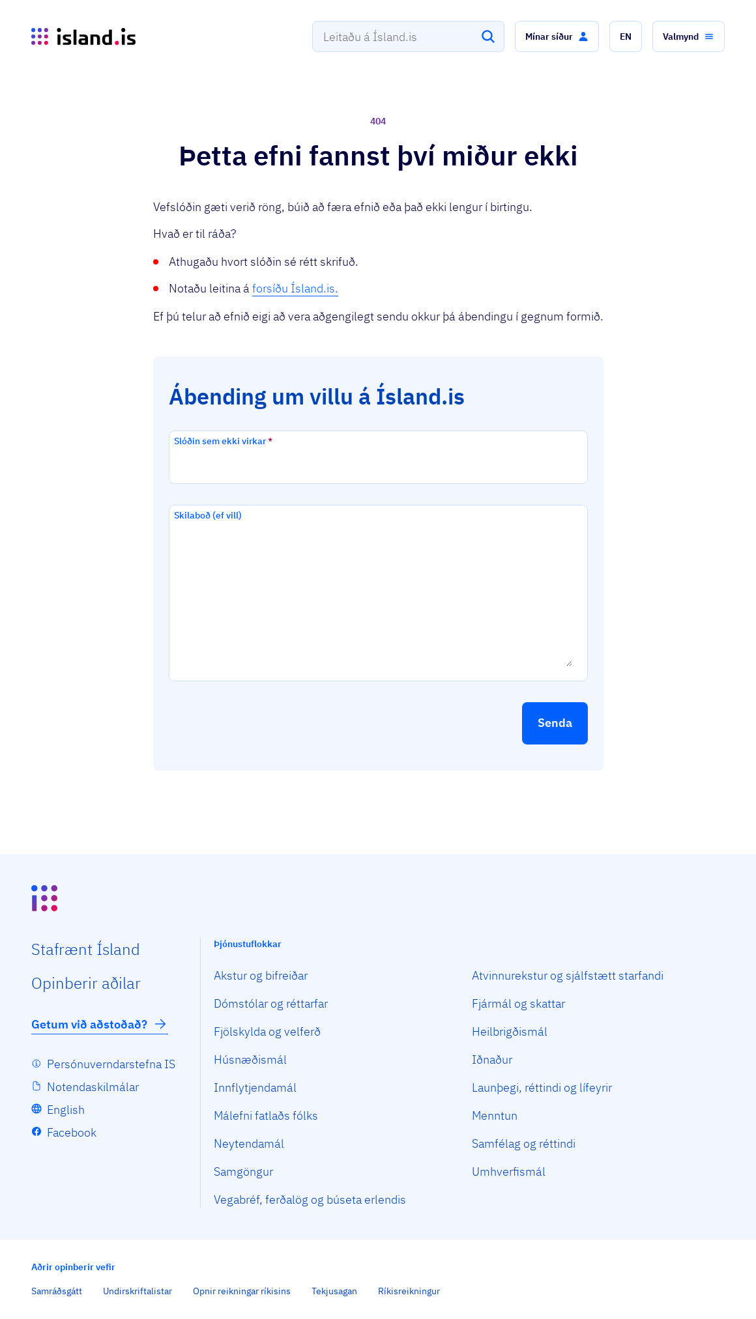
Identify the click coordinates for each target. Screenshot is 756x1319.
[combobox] (408, 36)
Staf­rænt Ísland (85, 949)
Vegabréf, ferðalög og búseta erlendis (310, 1199)
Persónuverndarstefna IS (111, 1064)
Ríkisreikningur (409, 1291)
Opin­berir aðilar (86, 982)
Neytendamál (249, 1143)
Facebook (71, 1132)
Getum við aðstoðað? (99, 1024)
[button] (557, 36)
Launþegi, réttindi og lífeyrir (542, 1087)
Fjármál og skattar (518, 1003)
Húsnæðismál (250, 1059)
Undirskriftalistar (137, 1291)
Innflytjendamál (255, 1087)
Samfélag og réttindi (523, 1143)
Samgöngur (243, 1171)
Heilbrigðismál (509, 1031)
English (66, 1109)
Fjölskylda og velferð (267, 1031)
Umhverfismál (508, 1171)
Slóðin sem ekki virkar (223, 441)
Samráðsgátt (56, 1291)
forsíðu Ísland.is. (295, 288)
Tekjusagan (334, 1291)
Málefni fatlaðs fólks (266, 1115)
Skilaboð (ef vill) (208, 515)
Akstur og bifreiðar (261, 975)
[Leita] (488, 36)
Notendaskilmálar (93, 1086)
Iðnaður (492, 1059)
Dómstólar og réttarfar (271, 1003)
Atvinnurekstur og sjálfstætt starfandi (567, 975)
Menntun (494, 1115)
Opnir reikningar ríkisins (242, 1291)
